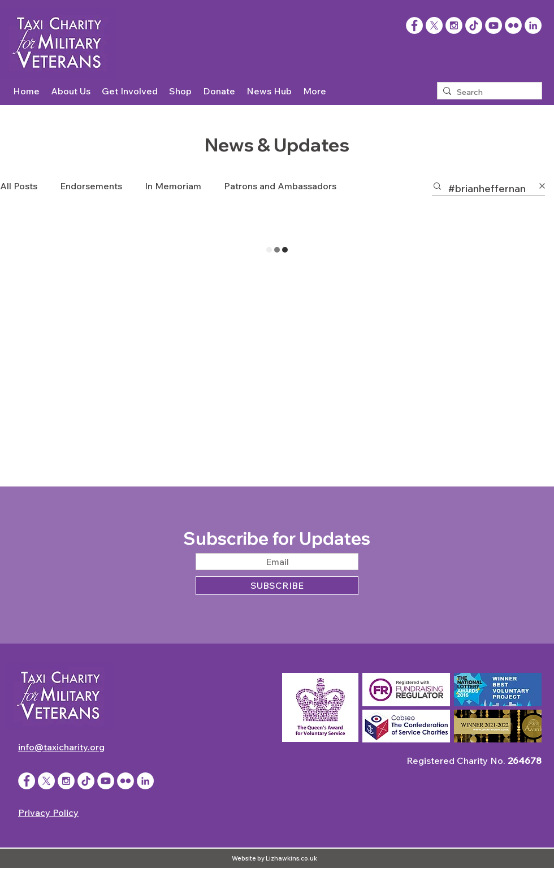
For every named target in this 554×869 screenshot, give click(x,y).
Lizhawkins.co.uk (291, 858)
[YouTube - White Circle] (493, 25)
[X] (434, 25)
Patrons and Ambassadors (280, 186)
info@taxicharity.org (61, 747)
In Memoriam (173, 186)
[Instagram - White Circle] (453, 25)
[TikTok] (473, 25)
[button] (70, 91)
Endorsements (91, 186)
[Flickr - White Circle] (513, 25)
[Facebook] (414, 25)
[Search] (487, 92)
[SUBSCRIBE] (277, 585)
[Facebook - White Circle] (26, 780)
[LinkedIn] (533, 25)
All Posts (18, 186)
